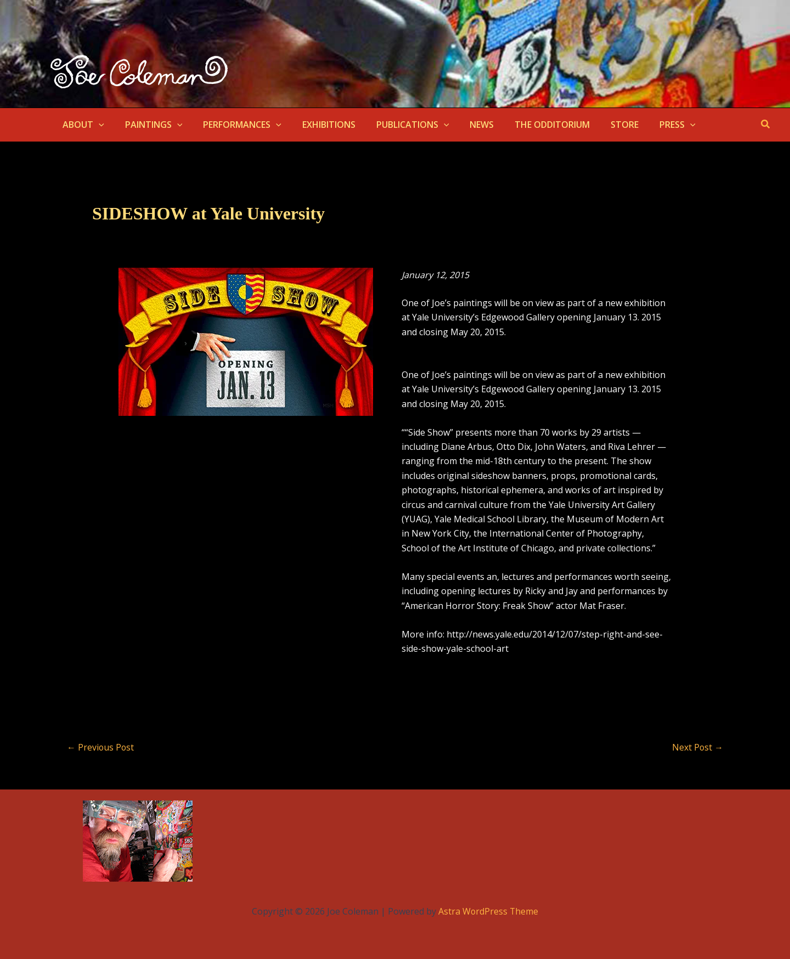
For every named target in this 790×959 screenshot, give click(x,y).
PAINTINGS (149, 124)
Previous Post (101, 747)
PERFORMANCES (234, 124)
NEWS (464, 125)
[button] (97, 124)
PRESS (649, 124)
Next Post (697, 747)
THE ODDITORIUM (530, 125)
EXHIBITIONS (317, 125)
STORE (600, 125)
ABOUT (82, 124)
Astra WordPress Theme (488, 911)
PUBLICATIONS (398, 124)
